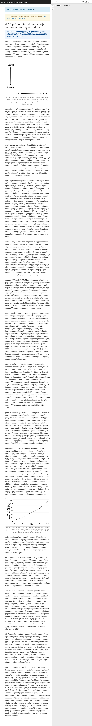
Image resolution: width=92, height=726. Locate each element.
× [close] (47, 9)
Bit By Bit (14, 2)
